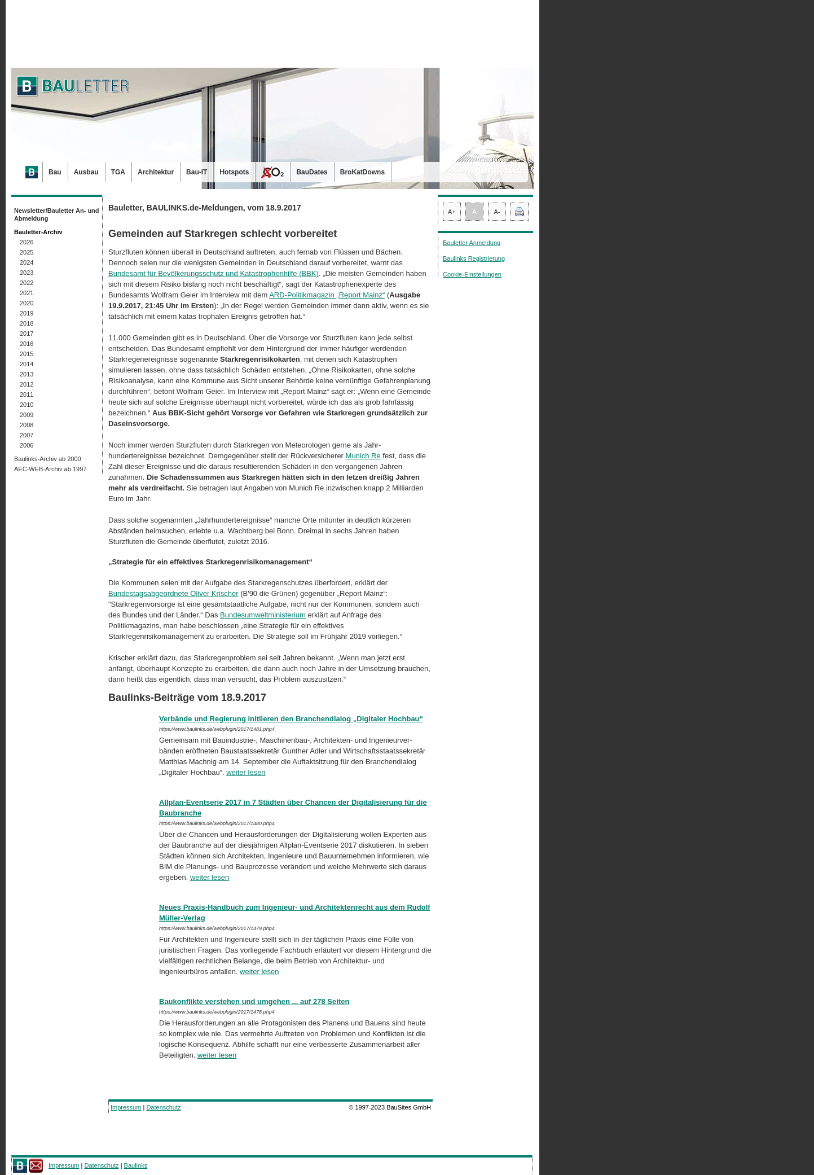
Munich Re (363, 455)
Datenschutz (163, 1107)
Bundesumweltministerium (263, 615)
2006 (26, 445)
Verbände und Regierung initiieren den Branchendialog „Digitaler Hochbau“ (291, 718)
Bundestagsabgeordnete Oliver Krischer (173, 593)
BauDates (311, 172)
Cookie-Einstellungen (472, 274)
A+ (452, 211)
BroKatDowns (362, 172)
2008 (26, 425)
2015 (26, 353)
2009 (26, 414)
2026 (26, 242)
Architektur (156, 172)
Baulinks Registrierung (474, 258)
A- (497, 211)
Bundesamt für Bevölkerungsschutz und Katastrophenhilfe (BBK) (213, 273)
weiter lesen (245, 772)
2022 (26, 282)
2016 (26, 343)
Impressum (126, 1107)
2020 (26, 303)
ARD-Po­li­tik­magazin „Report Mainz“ (327, 295)
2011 (26, 394)
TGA (118, 172)
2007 (26, 435)
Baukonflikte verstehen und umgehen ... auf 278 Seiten (254, 1001)
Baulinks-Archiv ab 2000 (47, 458)
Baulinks (136, 1165)
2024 (26, 262)
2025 (26, 252)
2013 (26, 374)
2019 (26, 313)
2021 (26, 293)
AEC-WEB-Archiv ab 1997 (50, 469)
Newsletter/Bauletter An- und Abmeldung (56, 214)
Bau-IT (196, 172)
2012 (26, 384)
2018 (26, 323)
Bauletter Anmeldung (471, 242)
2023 (26, 272)
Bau (55, 172)
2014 (26, 364)
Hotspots (234, 172)
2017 (26, 333)
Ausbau (86, 172)
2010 (26, 404)
